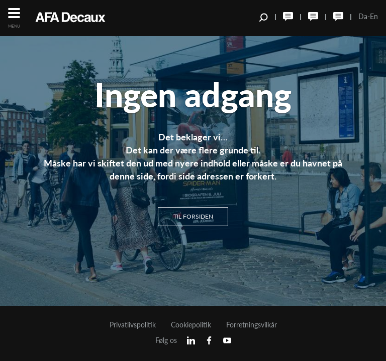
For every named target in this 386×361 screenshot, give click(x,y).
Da (362, 16)
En (374, 16)
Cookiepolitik (191, 325)
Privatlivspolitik (133, 325)
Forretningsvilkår (251, 325)
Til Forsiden (193, 216)
